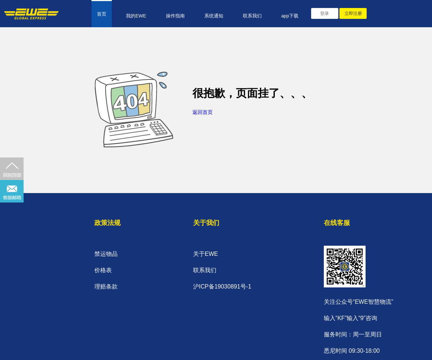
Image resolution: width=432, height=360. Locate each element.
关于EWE (205, 254)
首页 (101, 14)
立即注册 (353, 13)
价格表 (103, 270)
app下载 (290, 16)
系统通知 (213, 16)
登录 (324, 13)
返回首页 (202, 112)
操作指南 (175, 16)
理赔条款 (106, 286)
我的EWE (136, 16)
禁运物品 (106, 254)
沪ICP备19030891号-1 (222, 286)
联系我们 (252, 16)
